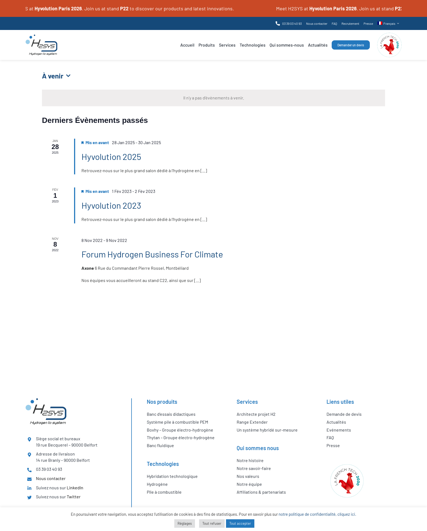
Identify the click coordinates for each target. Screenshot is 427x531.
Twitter (74, 496)
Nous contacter (51, 478)
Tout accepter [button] (240, 523)
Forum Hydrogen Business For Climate (152, 254)
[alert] (213, 98)
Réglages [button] (185, 523)
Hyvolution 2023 (111, 205)
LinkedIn (75, 487)
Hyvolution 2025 (111, 156)
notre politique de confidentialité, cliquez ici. (317, 514)
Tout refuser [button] (211, 523)
